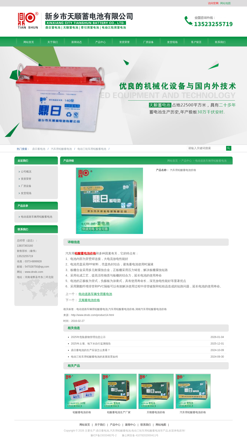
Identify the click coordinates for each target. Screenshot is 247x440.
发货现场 (26, 193)
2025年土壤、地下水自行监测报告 (149, 344)
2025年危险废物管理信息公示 (149, 337)
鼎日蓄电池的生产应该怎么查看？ (149, 350)
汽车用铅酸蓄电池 (61, 148)
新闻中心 (130, 424)
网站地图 (225, 3)
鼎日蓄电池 (39, 148)
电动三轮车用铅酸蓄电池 (92, 148)
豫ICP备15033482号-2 (104, 435)
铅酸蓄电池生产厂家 (119, 412)
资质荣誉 (26, 178)
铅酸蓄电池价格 (82, 412)
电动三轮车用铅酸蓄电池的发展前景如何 (149, 357)
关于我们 (100, 424)
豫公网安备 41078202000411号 (140, 435)
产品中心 (186, 160)
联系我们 (145, 424)
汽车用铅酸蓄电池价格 (193, 412)
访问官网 (213, 3)
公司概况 (26, 171)
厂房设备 (26, 186)
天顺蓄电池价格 (89, 300)
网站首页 (172, 160)
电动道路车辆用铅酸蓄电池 (36, 216)
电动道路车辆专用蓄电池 (95, 294)
